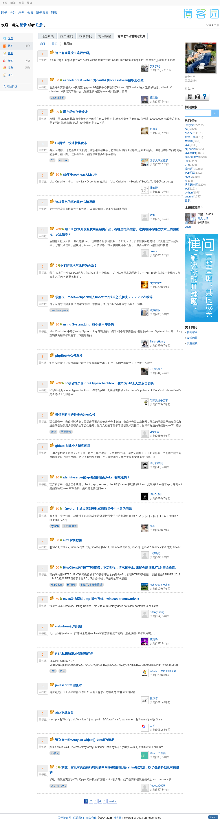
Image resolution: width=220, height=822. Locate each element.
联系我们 (78, 817)
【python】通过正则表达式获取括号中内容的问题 (97, 508)
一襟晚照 (155, 553)
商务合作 (91, 817)
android (193, 196)
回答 (54, 43)
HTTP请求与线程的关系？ (79, 265)
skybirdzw (155, 283)
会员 (21, 2)
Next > (112, 801)
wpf (190, 188)
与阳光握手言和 (159, 400)
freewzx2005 (157, 785)
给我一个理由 (158, 753)
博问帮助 (192, 332)
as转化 (55, 753)
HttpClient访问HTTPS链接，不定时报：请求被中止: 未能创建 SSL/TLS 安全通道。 (120, 567)
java (191, 145)
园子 (4, 12)
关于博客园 (64, 817)
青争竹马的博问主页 (131, 36)
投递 (28, 60)
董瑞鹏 (154, 97)
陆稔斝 (154, 187)
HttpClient (56, 584)
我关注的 (66, 36)
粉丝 (21, 12)
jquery (192, 176)
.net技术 (194, 125)
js (189, 180)
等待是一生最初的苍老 (163, 671)
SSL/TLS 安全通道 (91, 584)
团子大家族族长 (159, 160)
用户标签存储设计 (75, 111)
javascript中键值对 (68, 685)
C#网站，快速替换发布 (71, 143)
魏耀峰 (154, 639)
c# (191, 129)
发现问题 (192, 337)
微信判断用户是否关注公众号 (75, 414)
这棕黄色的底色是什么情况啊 (75, 202)
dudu (188, 226)
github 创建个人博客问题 (72, 446)
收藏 (10, 67)
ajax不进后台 (64, 712)
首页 (4, 2)
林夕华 (154, 698)
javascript (194, 152)
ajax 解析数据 (72, 540)
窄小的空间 (156, 463)
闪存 (10, 38)
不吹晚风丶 (156, 369)
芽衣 (152, 526)
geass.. (154, 251)
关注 (13, 12)
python (55, 526)
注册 (39, 25)
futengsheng (157, 612)
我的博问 (85, 36)
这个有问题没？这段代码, (72, 53)
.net (53, 671)
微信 (53, 431)
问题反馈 (12, 86)
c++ (191, 164)
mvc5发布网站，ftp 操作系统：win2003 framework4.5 (101, 599)
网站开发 (194, 137)
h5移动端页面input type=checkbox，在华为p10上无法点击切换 (109, 383)
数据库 (192, 141)
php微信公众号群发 (68, 355)
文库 (10, 74)
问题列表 (47, 36)
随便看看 (42, 12)
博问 (10, 45)
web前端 (194, 172)
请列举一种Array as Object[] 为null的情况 (84, 740)
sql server (194, 149)
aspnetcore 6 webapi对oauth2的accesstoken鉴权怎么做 (103, 80)
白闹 (152, 725)
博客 (10, 53)
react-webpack (59, 310)
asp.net (63, 160)
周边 (29, 2)
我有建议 (192, 343)
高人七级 (203, 218)
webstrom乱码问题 (68, 626)
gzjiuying (155, 66)
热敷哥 (154, 128)
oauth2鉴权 (57, 97)
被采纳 (68, 43)
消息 (54, 12)
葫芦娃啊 (155, 310)
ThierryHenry (157, 341)
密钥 (62, 671)
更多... (188, 200)
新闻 (13, 2)
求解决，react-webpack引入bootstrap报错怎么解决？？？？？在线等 (103, 297)
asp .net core (58, 785)
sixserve (155, 431)
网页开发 (66, 431)
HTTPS (71, 584)
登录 (23, 25)
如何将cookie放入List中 (80, 174)
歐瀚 (152, 215)
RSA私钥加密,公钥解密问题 (74, 653)
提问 (28, 45)
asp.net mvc (196, 156)
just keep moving (160, 584)
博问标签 (105, 36)
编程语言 (194, 168)
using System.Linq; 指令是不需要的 (88, 324)
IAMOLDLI (156, 494)
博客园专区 (195, 184)
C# (52, 160)
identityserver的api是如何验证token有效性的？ (96, 477)
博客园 (117, 817)
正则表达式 (70, 526)
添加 (28, 67)
